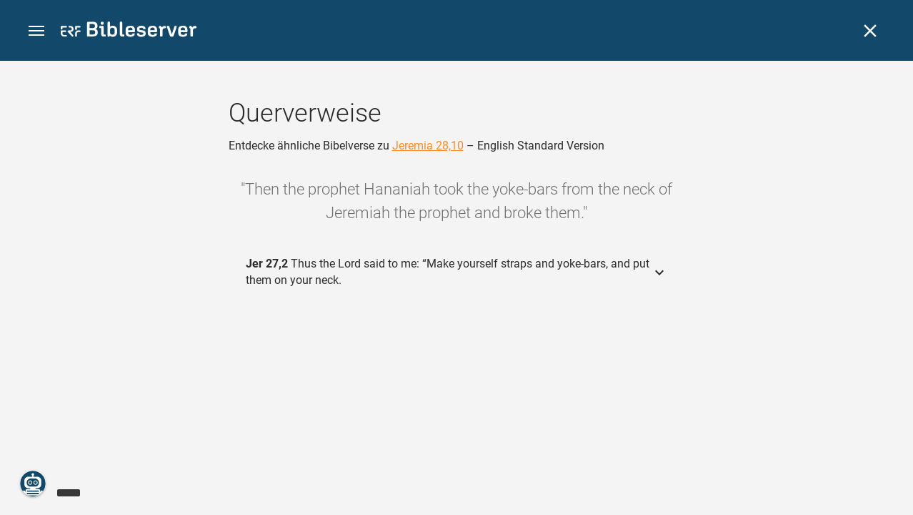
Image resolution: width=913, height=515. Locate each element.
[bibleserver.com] (128, 31)
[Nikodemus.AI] (33, 483)
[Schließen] (870, 30)
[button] (36, 31)
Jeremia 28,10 (428, 145)
